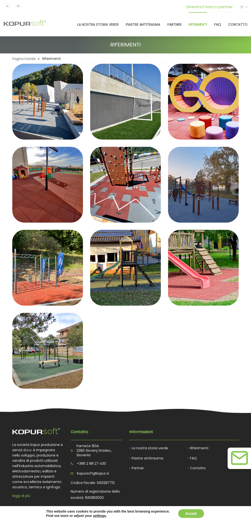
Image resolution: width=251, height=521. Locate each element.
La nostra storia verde (98, 24)
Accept (191, 513)
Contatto (237, 24)
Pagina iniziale (24, 58)
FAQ (217, 24)
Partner (174, 24)
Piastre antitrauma (143, 24)
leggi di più (21, 495)
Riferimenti (198, 24)
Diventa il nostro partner (209, 7)
